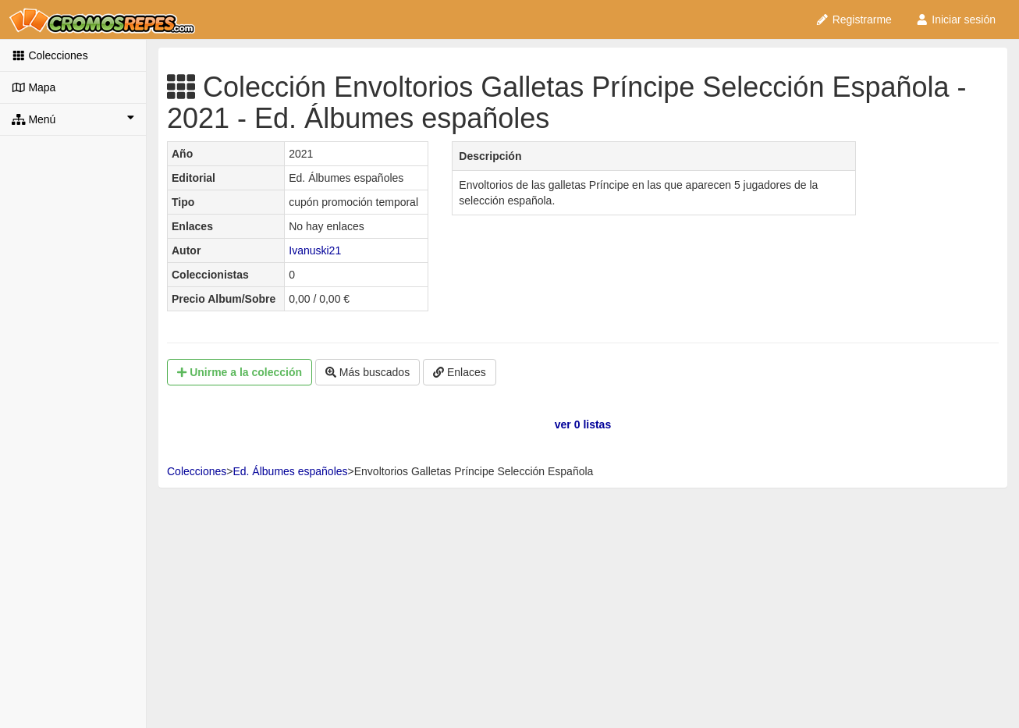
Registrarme (853, 19)
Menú (73, 119)
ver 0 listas (583, 424)
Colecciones (50, 55)
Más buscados (367, 372)
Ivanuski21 (315, 250)
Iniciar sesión (955, 19)
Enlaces (459, 372)
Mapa (33, 87)
